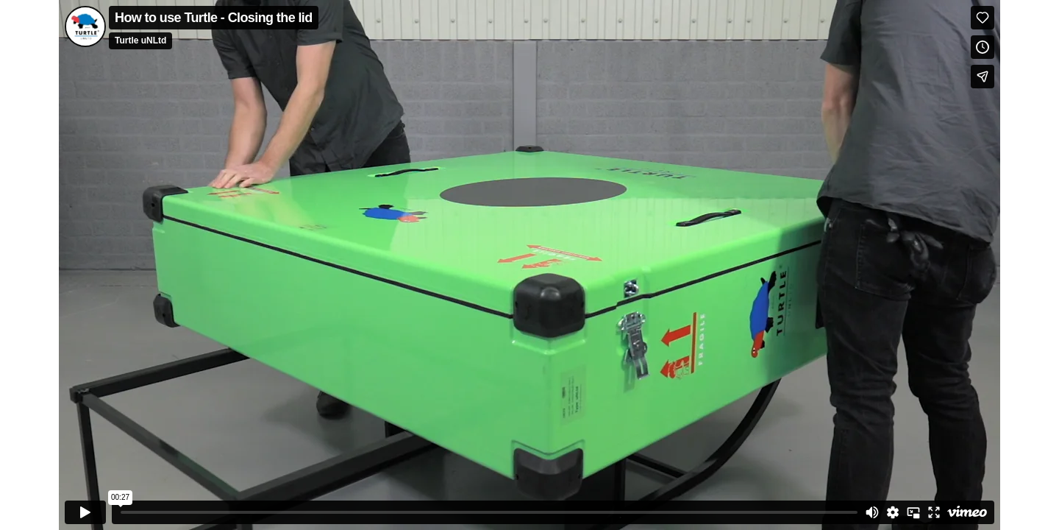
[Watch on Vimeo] (967, 512)
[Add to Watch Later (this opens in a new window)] (982, 47)
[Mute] (872, 512)
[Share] (982, 76)
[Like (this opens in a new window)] (982, 17)
